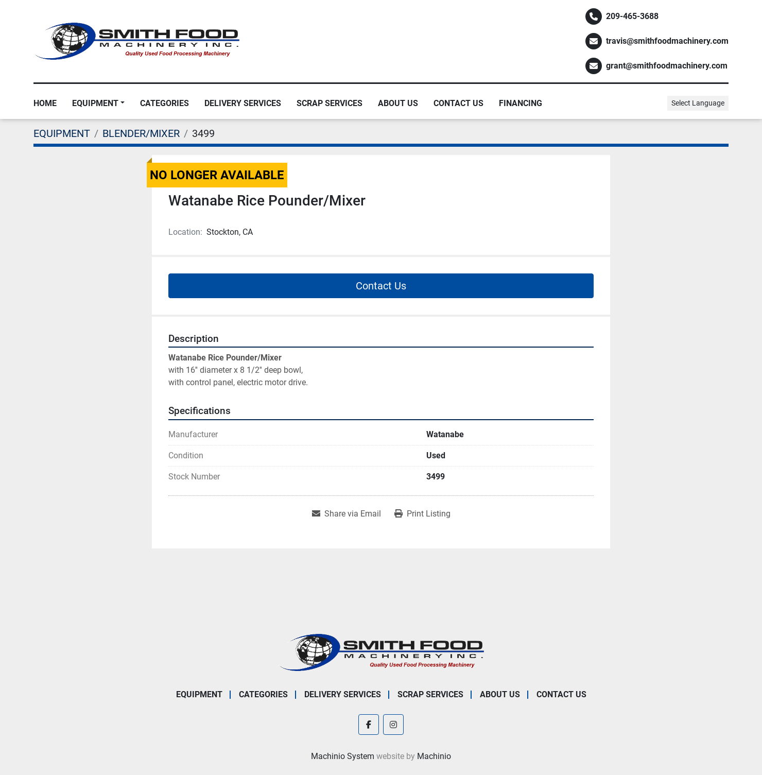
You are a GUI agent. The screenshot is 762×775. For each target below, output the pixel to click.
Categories (164, 103)
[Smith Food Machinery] (381, 652)
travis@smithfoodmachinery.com (667, 41)
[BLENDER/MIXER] (141, 133)
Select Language (697, 103)
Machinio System (342, 756)
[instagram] (393, 724)
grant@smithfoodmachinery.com (667, 66)
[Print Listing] (422, 514)
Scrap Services (329, 103)
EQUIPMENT (95, 103)
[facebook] (368, 724)
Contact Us (458, 103)
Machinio (434, 756)
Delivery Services (242, 103)
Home (45, 103)
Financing (520, 103)
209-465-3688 (632, 16)
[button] (98, 103)
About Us (398, 103)
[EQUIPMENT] (61, 133)
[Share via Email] (346, 514)
